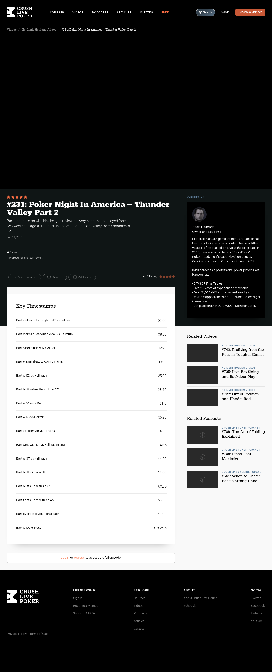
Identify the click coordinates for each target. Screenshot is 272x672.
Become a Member (250, 12)
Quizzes (146, 12)
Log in (65, 557)
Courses (57, 12)
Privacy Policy (17, 633)
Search (205, 12)
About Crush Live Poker (200, 598)
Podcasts (100, 12)
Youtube (257, 621)
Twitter (256, 598)
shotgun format (33, 258)
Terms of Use (39, 633)
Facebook (258, 605)
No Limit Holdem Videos (39, 29)
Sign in (77, 598)
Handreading (15, 258)
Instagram (258, 613)
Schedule (189, 605)
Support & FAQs (84, 613)
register (79, 557)
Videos (78, 12)
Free (165, 12)
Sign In (225, 12)
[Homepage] (28, 12)
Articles (124, 12)
